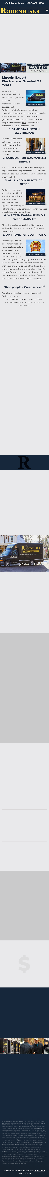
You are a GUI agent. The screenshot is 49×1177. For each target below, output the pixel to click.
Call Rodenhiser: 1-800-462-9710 (24, 3)
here (22, 119)
